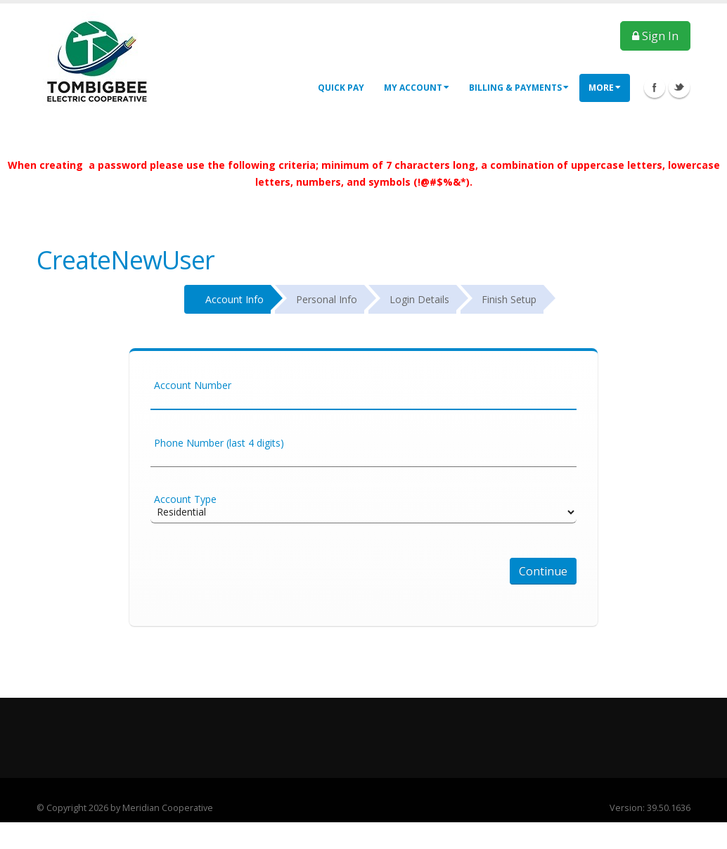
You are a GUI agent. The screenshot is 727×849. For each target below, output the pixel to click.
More (604, 88)
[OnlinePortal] (98, 61)
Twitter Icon (679, 87)
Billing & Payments (519, 88)
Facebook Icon (654, 87)
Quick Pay (341, 88)
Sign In (655, 36)
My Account (416, 88)
